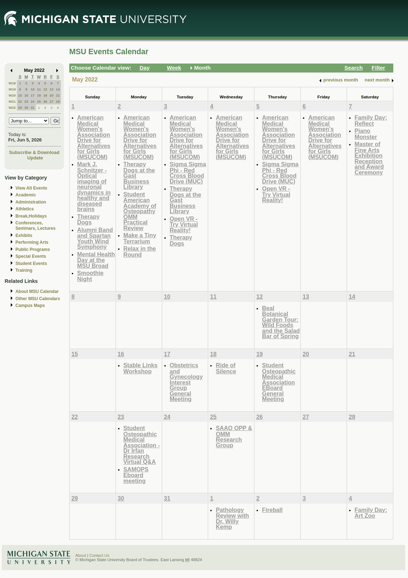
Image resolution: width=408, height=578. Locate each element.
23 (26, 101)
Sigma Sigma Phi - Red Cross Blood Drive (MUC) (188, 173)
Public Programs (32, 249)
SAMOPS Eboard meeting (136, 475)
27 (51, 101)
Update (35, 157)
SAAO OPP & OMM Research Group (234, 436)
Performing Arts (31, 242)
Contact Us (99, 555)
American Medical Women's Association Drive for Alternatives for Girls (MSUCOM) (94, 137)
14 (58, 89)
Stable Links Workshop (140, 368)
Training (23, 270)
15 (20, 95)
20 (51, 95)
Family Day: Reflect (371, 120)
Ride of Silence (226, 368)
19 (45, 95)
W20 (12, 95)
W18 (12, 83)
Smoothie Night (90, 276)
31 (32, 107)
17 (32, 95)
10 (32, 89)
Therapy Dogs (88, 219)
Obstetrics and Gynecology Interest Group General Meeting (186, 382)
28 (58, 101)
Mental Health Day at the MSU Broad (96, 260)
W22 (12, 107)
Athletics (24, 208)
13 (51, 89)
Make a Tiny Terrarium (139, 238)
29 (20, 107)
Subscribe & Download (34, 152)
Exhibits (23, 235)
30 (26, 107)
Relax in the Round (139, 251)
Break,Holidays (31, 216)
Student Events (31, 263)
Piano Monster (366, 133)
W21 (12, 101)
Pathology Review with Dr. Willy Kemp (232, 518)
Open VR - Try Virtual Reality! (184, 224)
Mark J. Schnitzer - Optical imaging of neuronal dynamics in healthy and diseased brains (94, 186)
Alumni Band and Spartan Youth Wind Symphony (95, 238)
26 (45, 101)
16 (26, 95)
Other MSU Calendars (37, 298)
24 (32, 101)
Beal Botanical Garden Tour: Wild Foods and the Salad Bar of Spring (281, 322)
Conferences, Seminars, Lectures (35, 225)
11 (39, 89)
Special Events (30, 256)
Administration (30, 202)
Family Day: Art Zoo (371, 513)
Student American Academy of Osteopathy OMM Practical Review (139, 211)
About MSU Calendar (36, 291)
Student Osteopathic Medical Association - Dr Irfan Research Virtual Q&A (141, 445)
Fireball (272, 510)
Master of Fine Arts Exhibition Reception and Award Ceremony (369, 158)
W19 (12, 89)
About (80, 555)
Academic (25, 194)
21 (58, 95)
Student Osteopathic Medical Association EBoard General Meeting (278, 382)
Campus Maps (30, 305)
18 (39, 95)
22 (20, 101)
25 (39, 101)
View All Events (31, 188)
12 (45, 89)
